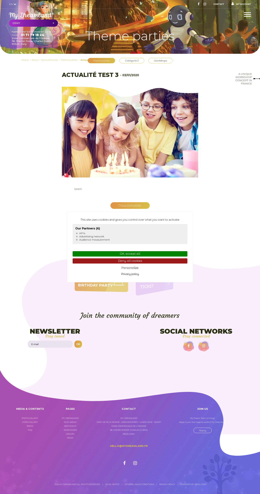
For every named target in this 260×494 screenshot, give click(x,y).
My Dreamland (70, 418)
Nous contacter (130, 205)
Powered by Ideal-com (193, 484)
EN (12, 4)
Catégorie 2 (132, 60)
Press (30, 426)
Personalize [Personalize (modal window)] (130, 268)
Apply (202, 430)
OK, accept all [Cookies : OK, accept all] (130, 254)
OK (78, 344)
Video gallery (30, 422)
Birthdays (70, 426)
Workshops (160, 60)
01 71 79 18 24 (32, 35)
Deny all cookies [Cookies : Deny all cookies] (130, 261)
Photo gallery (30, 418)
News (70, 438)
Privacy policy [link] (130, 274)
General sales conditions (139, 484)
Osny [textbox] (16, 23)
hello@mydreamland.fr (129, 446)
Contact (218, 4)
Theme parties (101, 60)
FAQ (30, 430)
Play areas (70, 422)
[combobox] (33, 23)
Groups (70, 434)
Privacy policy (167, 484)
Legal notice (112, 484)
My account (241, 3)
